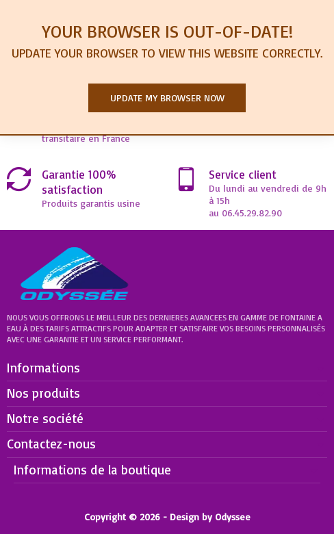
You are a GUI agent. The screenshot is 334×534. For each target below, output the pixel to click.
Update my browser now (167, 97)
